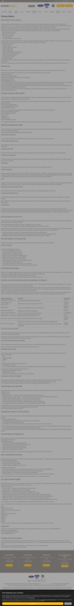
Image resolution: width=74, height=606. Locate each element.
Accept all (32, 603)
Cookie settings (68, 603)
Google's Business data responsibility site (48, 599)
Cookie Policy (32, 597)
